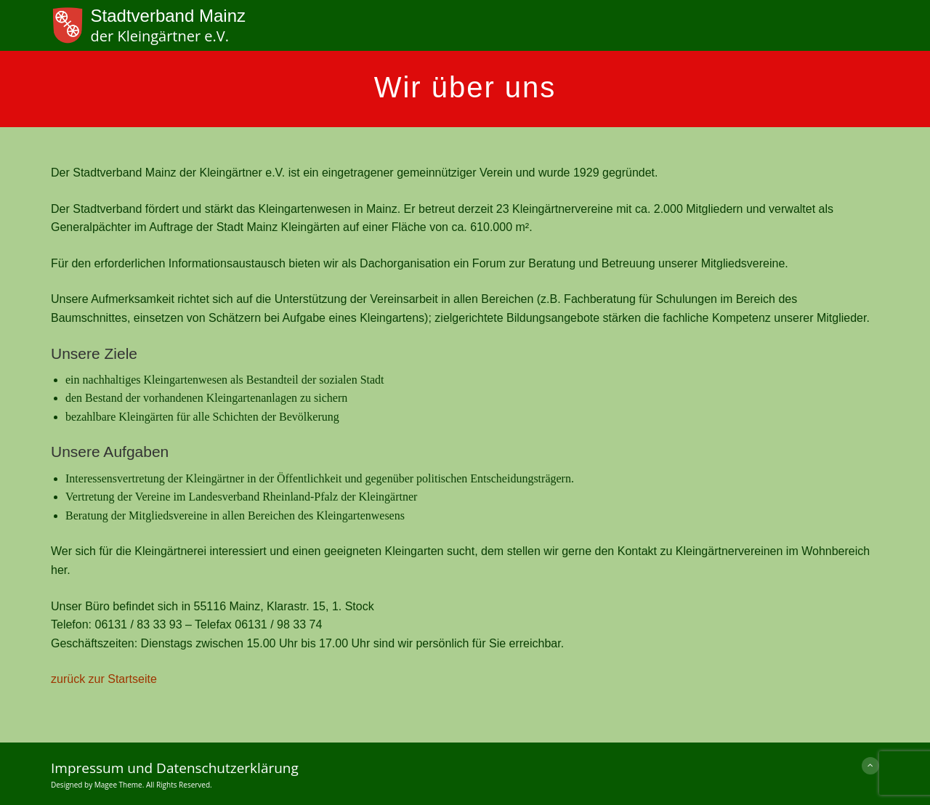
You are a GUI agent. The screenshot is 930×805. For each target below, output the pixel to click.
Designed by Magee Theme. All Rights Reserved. (131, 785)
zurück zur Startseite (104, 679)
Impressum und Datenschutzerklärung (175, 768)
